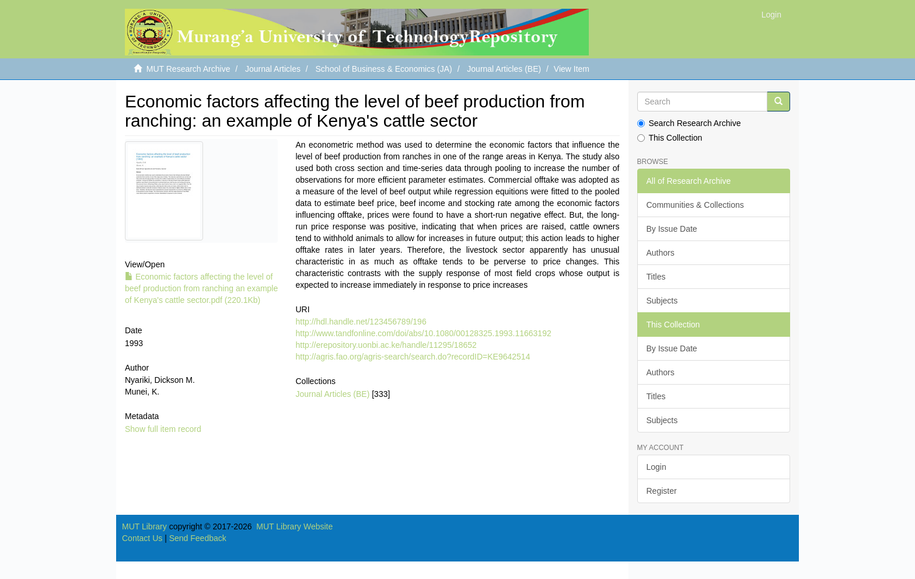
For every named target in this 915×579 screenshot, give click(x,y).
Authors (661, 252)
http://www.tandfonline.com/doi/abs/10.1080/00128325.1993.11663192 (423, 333)
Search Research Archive (689, 123)
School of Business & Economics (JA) (384, 69)
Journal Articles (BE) (504, 69)
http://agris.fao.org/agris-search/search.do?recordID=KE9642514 (412, 356)
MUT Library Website (294, 526)
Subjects (662, 300)
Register (662, 491)
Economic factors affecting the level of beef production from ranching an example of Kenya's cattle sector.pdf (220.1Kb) (201, 288)
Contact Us (142, 538)
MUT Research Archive (188, 69)
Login (656, 467)
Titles (656, 276)
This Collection (670, 137)
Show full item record (163, 429)
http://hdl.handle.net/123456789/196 (360, 321)
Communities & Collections (695, 205)
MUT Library (144, 526)
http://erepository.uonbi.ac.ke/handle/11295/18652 (385, 345)
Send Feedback (197, 538)
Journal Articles (273, 69)
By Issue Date (672, 228)
